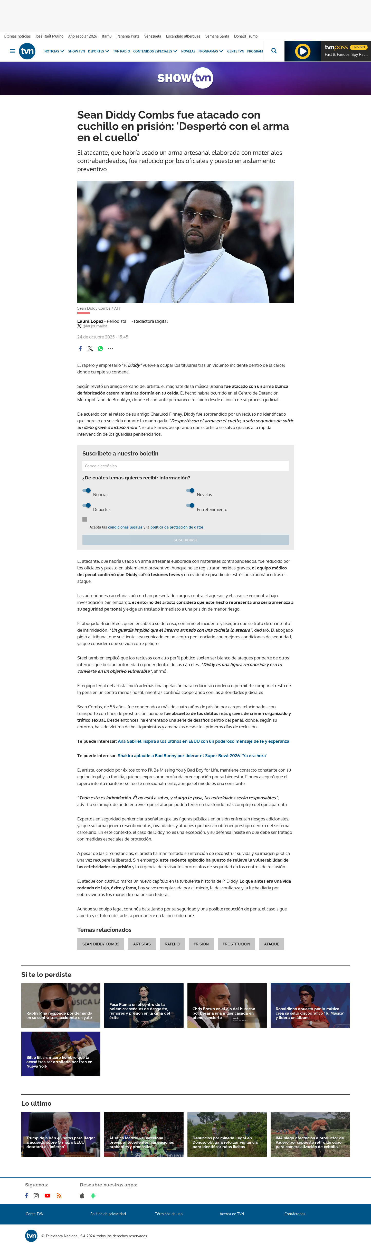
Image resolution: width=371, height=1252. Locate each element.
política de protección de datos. (177, 527)
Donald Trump (246, 36)
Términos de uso (169, 1214)
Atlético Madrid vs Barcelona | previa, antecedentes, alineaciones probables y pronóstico (141, 1142)
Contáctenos (294, 1214)
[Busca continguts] (273, 51)
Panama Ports (128, 36)
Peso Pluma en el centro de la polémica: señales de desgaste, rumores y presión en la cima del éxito (139, 1011)
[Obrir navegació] (12, 51)
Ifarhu (107, 36)
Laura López (101, 321)
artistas (142, 944)
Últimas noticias (17, 36)
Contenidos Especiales (155, 51)
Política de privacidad (108, 1214)
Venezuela (152, 36)
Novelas (188, 51)
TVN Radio (121, 51)
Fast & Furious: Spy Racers (346, 54)
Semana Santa (217, 36)
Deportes (99, 51)
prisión (201, 944)
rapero (172, 944)
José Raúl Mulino (49, 36)
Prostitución (236, 944)
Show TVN (76, 51)
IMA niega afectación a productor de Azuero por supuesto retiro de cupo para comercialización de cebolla (310, 1142)
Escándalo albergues (183, 36)
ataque (271, 944)
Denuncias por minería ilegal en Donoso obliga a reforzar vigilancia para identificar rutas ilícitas (225, 1142)
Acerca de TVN (232, 1214)
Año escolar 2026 (82, 36)
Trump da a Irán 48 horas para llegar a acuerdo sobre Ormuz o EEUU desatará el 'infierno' (60, 1142)
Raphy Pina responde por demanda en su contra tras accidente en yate (59, 1015)
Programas (211, 51)
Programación (260, 51)
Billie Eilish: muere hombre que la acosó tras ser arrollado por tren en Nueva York (59, 1062)
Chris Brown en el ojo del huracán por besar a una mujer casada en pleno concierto (224, 1013)
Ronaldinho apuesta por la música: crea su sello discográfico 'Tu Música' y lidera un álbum (310, 1013)
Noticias (54, 51)
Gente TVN (235, 51)
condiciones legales (125, 527)
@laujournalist (92, 326)
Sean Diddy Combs (100, 944)
